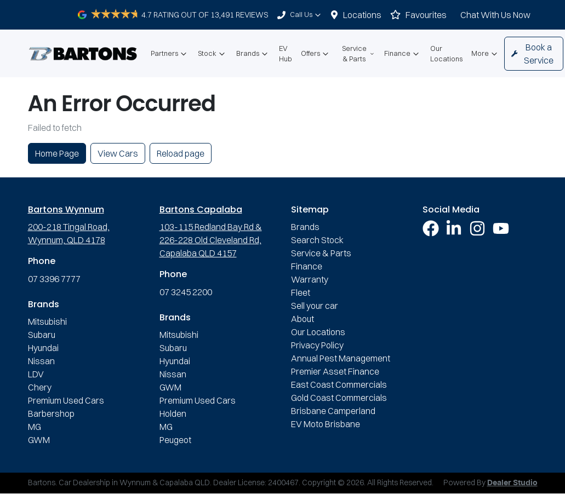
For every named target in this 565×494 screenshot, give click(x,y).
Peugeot (175, 439)
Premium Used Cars (66, 400)
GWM (39, 439)
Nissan (41, 360)
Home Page (57, 153)
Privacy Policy (317, 345)
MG (34, 426)
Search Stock (317, 239)
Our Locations (446, 53)
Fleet (300, 292)
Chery (40, 387)
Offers (316, 53)
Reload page (180, 153)
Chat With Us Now (495, 14)
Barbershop (51, 413)
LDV (36, 374)
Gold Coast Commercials (339, 397)
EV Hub (285, 53)
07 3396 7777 (54, 278)
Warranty (309, 279)
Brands (253, 53)
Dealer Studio (512, 483)
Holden (172, 413)
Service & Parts (358, 53)
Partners (170, 53)
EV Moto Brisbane (325, 423)
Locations (362, 14)
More (485, 53)
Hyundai (43, 347)
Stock (212, 53)
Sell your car (314, 305)
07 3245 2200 (185, 291)
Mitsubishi (47, 321)
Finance (402, 53)
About (302, 318)
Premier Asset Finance (335, 371)
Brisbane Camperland (333, 410)
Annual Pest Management (340, 358)
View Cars (118, 153)
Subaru (41, 334)
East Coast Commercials (339, 384)
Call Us (306, 14)
